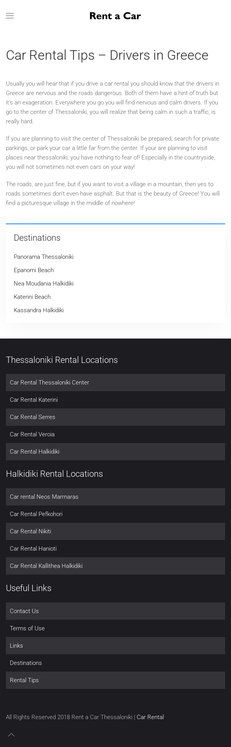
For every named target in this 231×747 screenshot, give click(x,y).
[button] (10, 15)
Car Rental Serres (32, 417)
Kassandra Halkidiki (39, 310)
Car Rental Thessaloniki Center (49, 382)
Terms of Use (27, 628)
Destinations (26, 662)
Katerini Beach (32, 296)
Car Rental (150, 717)
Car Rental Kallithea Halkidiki (46, 565)
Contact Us (24, 611)
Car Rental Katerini (34, 399)
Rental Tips (24, 680)
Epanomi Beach (34, 270)
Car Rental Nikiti (30, 531)
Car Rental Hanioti (33, 548)
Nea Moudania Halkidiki (43, 283)
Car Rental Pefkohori (36, 514)
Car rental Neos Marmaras (44, 496)
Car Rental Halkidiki (34, 451)
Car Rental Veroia (32, 434)
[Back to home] (115, 15)
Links (16, 645)
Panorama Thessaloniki (43, 256)
